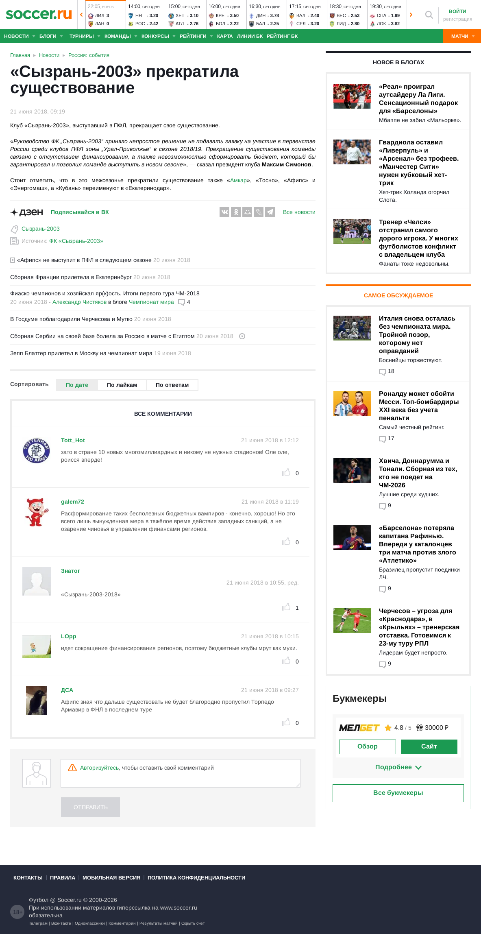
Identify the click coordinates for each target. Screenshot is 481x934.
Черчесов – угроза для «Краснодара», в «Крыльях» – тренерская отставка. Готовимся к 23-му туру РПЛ (419, 627)
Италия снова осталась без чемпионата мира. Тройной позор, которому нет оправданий (417, 334)
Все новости (299, 212)
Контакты (28, 878)
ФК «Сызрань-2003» (76, 241)
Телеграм (38, 923)
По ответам (172, 385)
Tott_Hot (73, 440)
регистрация (457, 19)
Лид (341, 23)
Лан (99, 23)
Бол (220, 23)
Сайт (429, 746)
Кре (220, 15)
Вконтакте (61, 923)
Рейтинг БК (282, 36)
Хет (180, 15)
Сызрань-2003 (41, 228)
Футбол (38, 900)
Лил (99, 15)
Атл (180, 23)
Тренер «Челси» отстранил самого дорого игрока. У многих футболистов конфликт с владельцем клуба (418, 238)
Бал (260, 23)
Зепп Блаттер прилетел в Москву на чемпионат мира (81, 353)
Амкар (238, 180)
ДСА (67, 690)
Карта (225, 36)
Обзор (367, 746)
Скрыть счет (193, 923)
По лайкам (122, 385)
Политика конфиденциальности (196, 878)
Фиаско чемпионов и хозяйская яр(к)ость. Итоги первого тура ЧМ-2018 (105, 293)
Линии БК (250, 36)
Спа (381, 15)
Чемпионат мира (151, 302)
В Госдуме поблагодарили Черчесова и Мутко (71, 319)
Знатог (70, 570)
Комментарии (122, 923)
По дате (77, 385)
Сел (301, 23)
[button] (81, 14)
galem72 (72, 501)
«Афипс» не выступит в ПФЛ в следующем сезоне (81, 260)
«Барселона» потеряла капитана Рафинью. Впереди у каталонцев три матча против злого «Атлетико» (417, 544)
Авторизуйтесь (99, 767)
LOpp (68, 636)
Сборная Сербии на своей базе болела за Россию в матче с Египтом (102, 336)
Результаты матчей (158, 923)
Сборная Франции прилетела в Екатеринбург (71, 277)
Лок (381, 23)
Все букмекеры (398, 792)
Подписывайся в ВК (80, 212)
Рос (140, 23)
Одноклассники (90, 923)
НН (138, 15)
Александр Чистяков (79, 302)
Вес (341, 15)
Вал (300, 15)
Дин (261, 15)
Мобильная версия (111, 878)
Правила (62, 878)
